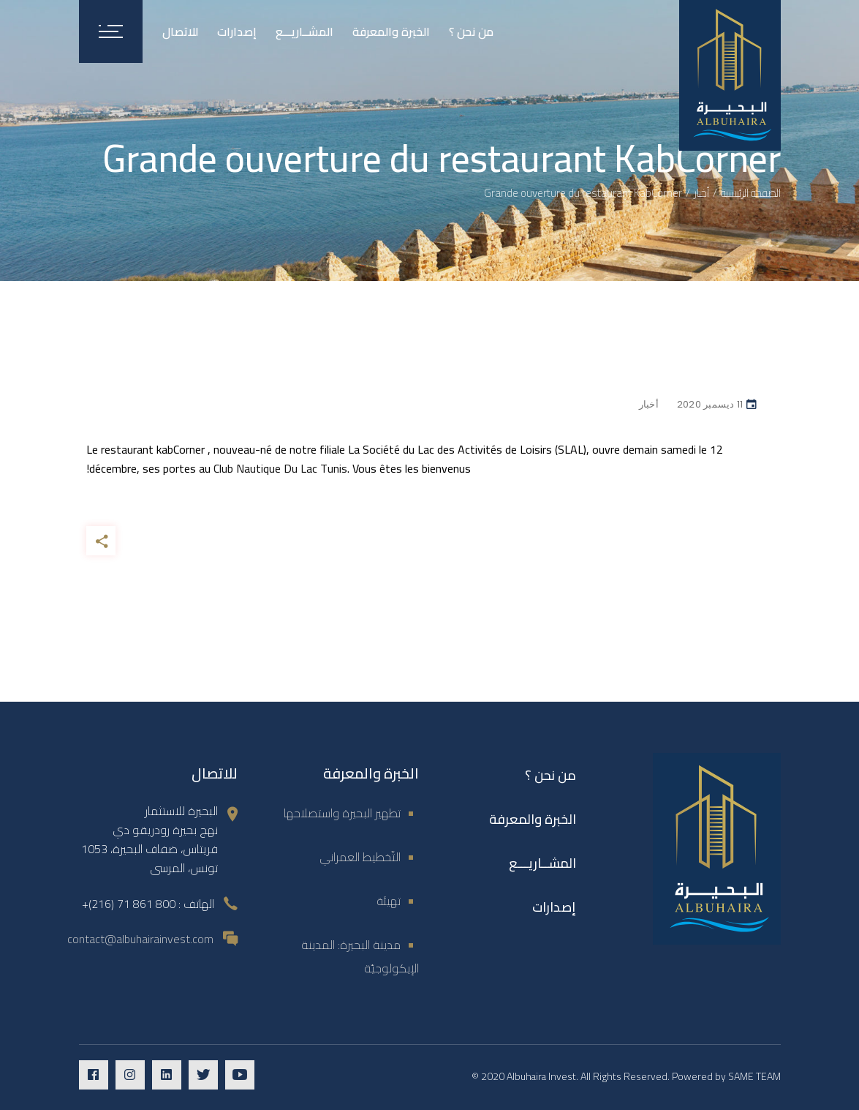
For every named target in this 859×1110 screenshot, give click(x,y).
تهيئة (388, 901)
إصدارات (554, 907)
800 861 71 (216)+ (128, 904)
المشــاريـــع (542, 863)
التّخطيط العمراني (360, 857)
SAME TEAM (754, 1076)
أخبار (701, 192)
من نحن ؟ (550, 775)
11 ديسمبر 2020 (710, 404)
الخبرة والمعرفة (532, 819)
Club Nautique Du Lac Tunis (280, 468)
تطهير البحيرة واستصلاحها (342, 813)
